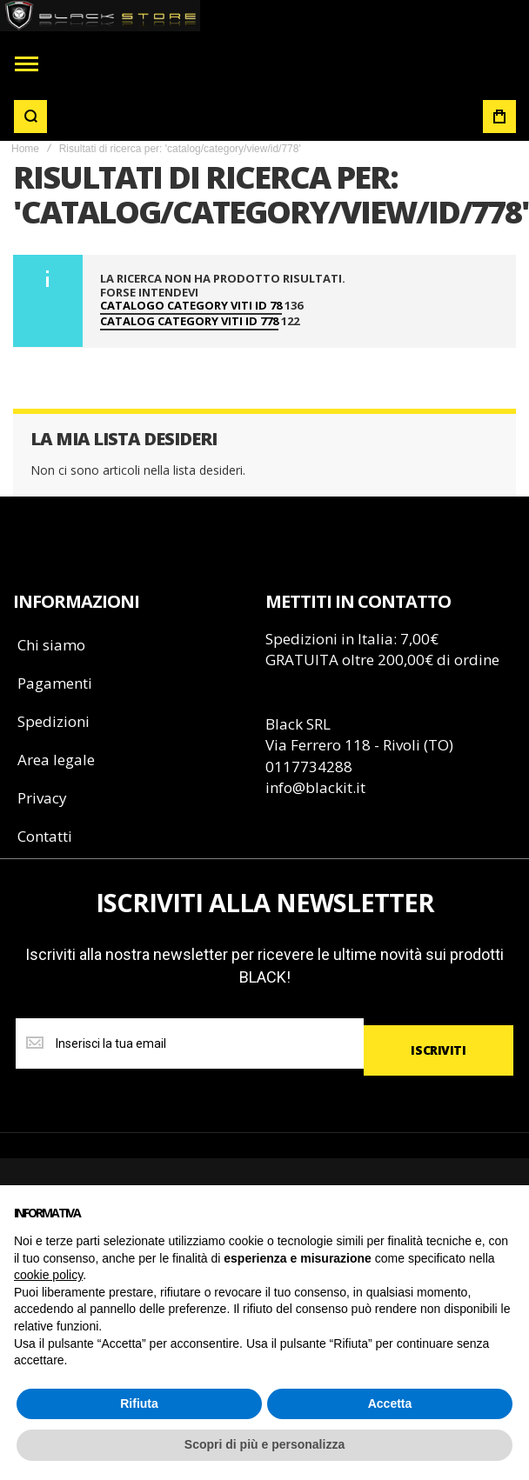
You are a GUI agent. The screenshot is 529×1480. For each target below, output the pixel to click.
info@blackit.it (315, 787)
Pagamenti (54, 683)
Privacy (42, 798)
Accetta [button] (390, 1403)
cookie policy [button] (48, 1275)
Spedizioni (53, 721)
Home (25, 149)
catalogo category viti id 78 (191, 306)
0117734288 (308, 767)
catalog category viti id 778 (189, 322)
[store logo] (100, 15)
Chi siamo (51, 645)
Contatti (44, 836)
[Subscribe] (438, 1050)
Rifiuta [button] (139, 1403)
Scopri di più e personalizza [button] (264, 1444)
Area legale (56, 760)
